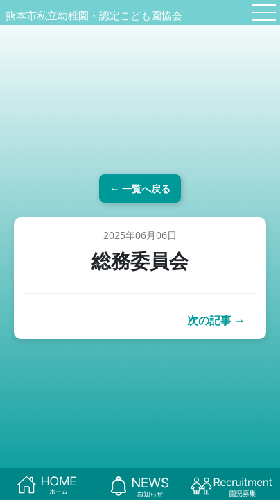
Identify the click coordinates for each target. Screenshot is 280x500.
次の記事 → (216, 320)
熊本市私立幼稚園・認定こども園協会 (94, 15)
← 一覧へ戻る (140, 188)
